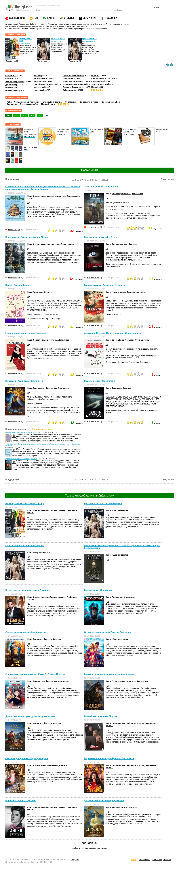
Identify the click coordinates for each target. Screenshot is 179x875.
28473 (105, 179)
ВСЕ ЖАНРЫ (97, 90)
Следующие (167, 179)
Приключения (12, 90)
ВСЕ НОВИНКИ (17, 18)
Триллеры (38, 292)
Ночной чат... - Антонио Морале (100, 716)
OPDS (134, 860)
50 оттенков (71, 102)
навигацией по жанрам (42, 26)
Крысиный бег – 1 (58, 39)
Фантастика (10, 75)
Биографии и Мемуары (123, 340)
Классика (38, 90)
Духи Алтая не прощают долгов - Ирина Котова (30, 716)
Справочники (97, 81)
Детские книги (40, 78)
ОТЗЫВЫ (69, 18)
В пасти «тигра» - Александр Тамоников (105, 285)
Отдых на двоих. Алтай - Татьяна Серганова (107, 632)
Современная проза (100, 78)
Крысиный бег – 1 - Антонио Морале (24, 545)
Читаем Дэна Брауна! (52, 102)
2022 (40, 116)
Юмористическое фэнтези (45, 765)
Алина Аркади (24, 43)
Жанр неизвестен (120, 510)
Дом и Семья (40, 81)
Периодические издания (74, 84)
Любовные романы (14, 82)
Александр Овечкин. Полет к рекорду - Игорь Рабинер (112, 333)
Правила (167, 860)
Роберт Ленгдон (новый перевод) (23, 102)
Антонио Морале (57, 41)
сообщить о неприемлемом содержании (90, 848)
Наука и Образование (73, 81)
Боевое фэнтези (119, 244)
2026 (9, 116)
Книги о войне (118, 292)
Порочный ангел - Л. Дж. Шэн (20, 800)
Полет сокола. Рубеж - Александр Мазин (26, 237)
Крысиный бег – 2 (89, 39)
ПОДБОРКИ (111, 18)
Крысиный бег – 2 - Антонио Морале (103, 503)
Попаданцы (117, 597)
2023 (32, 116)
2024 (24, 116)
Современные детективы (45, 340)
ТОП (35, 18)
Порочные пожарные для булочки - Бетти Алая (109, 758)
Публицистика (69, 90)
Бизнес (37, 75)
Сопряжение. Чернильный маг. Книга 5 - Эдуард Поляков (35, 674)
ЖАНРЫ (51, 18)
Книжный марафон (111, 102)
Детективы (10, 84)
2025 (16, 116)
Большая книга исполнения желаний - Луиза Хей (23, 432)
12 (107, 345)
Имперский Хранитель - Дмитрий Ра (24, 381)
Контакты (157, 860)
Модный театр (48, 104)
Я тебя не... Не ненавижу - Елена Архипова (27, 590)
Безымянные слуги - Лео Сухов (100, 237)
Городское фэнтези (42, 639)
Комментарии (14, 229)
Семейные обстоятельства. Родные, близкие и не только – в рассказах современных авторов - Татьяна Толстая (42, 188)
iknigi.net (75, 860)
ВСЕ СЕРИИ (63, 104)
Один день (12, 104)
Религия (95, 75)
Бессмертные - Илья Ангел (98, 590)
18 (28, 297)
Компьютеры (69, 78)
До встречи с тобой (89, 102)
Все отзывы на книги (42, 429)
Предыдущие (12, 179)
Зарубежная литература (45, 84)
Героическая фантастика (45, 388)
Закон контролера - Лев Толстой (101, 187)
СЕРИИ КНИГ (89, 18)
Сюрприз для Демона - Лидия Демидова (26, 758)
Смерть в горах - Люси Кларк (99, 381)
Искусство (39, 87)
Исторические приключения (46, 244)
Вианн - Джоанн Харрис (17, 285)
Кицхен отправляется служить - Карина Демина (109, 674)
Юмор (94, 87)
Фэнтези (9, 78)
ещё (46, 115)
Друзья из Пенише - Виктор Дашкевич (104, 800)
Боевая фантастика (121, 194)
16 (28, 203)
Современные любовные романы (49, 510)
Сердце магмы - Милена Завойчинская (25, 632)
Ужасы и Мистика (99, 84)
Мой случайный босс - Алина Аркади (24, 503)
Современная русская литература (49, 196)
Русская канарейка (29, 104)
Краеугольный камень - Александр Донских (21, 459)
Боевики (9, 87)
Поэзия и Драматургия (73, 87)
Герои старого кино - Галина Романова (25, 333)
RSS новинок (144, 860)
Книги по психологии (73, 75)
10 (96, 179)
